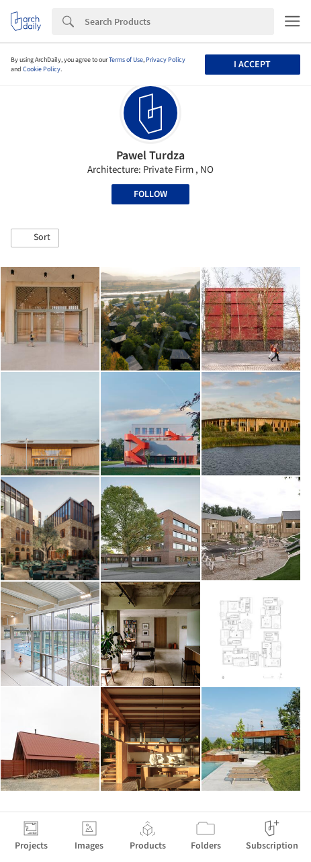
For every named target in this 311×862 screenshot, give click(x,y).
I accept (252, 64)
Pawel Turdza (150, 155)
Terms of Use (126, 60)
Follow (150, 194)
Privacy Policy (165, 60)
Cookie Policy (41, 69)
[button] (35, 238)
